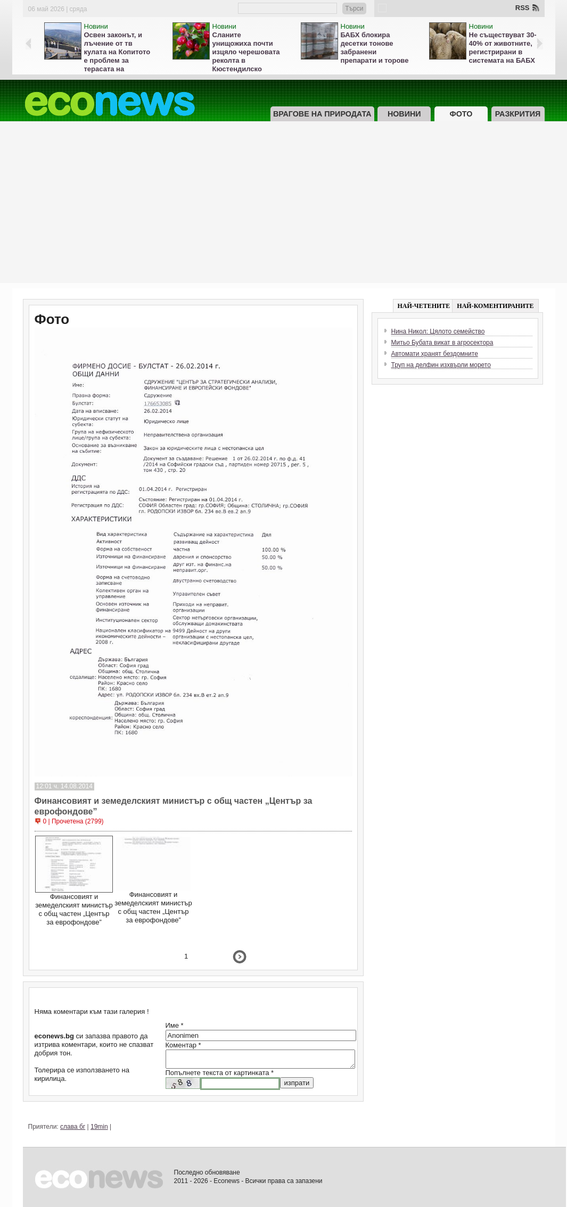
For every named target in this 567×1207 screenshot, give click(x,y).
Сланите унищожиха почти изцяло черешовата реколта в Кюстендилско (246, 52)
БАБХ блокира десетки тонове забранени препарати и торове (375, 47)
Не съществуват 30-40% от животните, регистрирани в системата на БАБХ (503, 47)
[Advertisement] (284, 208)
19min (99, 1126)
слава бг (72, 1126)
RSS (522, 8)
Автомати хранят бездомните (434, 353)
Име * (175, 1025)
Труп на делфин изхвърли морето (441, 365)
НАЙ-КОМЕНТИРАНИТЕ (495, 306)
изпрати (297, 1083)
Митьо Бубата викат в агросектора (442, 342)
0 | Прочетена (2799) (73, 821)
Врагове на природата (322, 114)
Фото (460, 114)
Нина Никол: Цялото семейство (438, 331)
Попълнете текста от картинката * (220, 1073)
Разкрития (517, 114)
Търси (354, 8)
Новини (96, 26)
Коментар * (183, 1045)
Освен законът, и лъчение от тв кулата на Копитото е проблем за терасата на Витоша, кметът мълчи (117, 60)
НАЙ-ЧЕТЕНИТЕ (424, 306)
